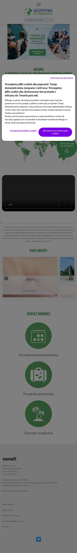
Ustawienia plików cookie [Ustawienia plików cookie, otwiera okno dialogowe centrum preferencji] (23, 130)
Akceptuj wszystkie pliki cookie (55, 132)
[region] (38, 107)
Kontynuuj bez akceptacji (61, 78)
